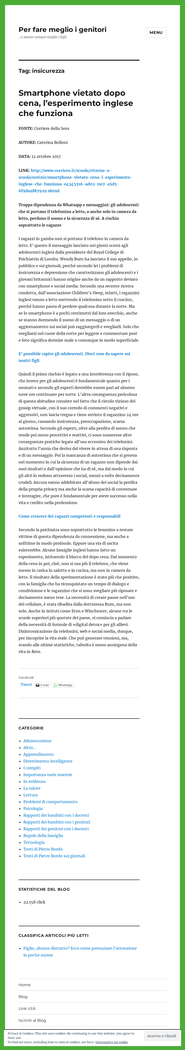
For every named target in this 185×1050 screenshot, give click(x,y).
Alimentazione (37, 740)
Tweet (26, 685)
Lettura (30, 795)
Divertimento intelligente (48, 761)
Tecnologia (34, 842)
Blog (23, 996)
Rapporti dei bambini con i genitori (56, 822)
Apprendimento (38, 754)
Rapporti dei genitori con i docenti (56, 828)
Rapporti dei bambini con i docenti (56, 815)
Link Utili (27, 1008)
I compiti (31, 767)
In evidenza (34, 781)
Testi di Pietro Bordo (43, 849)
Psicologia (33, 808)
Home (25, 985)
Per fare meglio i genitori (62, 29)
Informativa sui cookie (111, 1042)
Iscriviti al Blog (32, 1020)
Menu (156, 32)
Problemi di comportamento (50, 801)
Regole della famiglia (43, 835)
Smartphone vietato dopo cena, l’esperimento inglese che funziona (76, 103)
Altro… (29, 747)
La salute (31, 788)
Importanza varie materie (47, 774)
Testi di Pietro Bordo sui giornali (54, 855)
